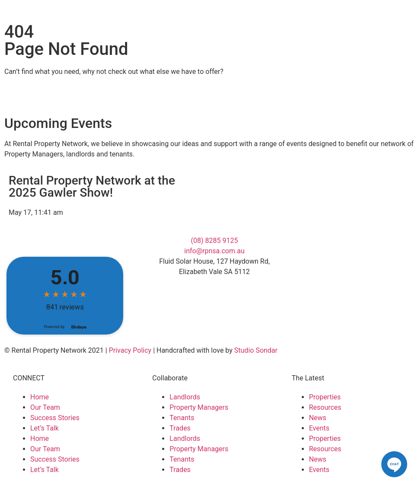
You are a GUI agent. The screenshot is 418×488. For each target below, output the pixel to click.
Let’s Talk (44, 428)
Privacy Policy (130, 350)
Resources (325, 407)
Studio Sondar (256, 350)
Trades (180, 428)
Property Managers (198, 407)
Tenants (181, 418)
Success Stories (55, 418)
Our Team (45, 407)
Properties (325, 397)
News (317, 418)
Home (39, 397)
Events (319, 428)
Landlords (184, 397)
